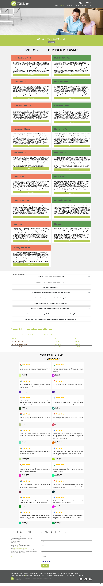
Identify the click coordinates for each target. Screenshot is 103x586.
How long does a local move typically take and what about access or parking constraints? (51, 319)
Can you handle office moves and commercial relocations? (51, 303)
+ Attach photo (46, 562)
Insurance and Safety (71, 575)
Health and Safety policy (53, 574)
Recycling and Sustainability (18, 575)
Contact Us (84, 5)
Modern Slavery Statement (33, 575)
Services (62, 5)
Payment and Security (58, 575)
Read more (31, 74)
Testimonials (69, 5)
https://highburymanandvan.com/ (15, 548)
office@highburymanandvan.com (16, 546)
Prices (77, 5)
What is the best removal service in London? (51, 276)
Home (56, 5)
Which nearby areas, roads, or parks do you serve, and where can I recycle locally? (51, 314)
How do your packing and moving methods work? (50, 282)
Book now (51, 42)
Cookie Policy (81, 575)
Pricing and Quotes (41, 574)
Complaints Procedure (29, 574)
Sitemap (7, 556)
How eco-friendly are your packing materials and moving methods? (50, 308)
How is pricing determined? (51, 287)
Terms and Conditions (46, 575)
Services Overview (65, 574)
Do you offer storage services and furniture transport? (50, 298)
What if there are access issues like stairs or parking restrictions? (51, 292)
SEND (45, 566)
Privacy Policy (74, 574)
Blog (91, 5)
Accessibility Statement (16, 574)
